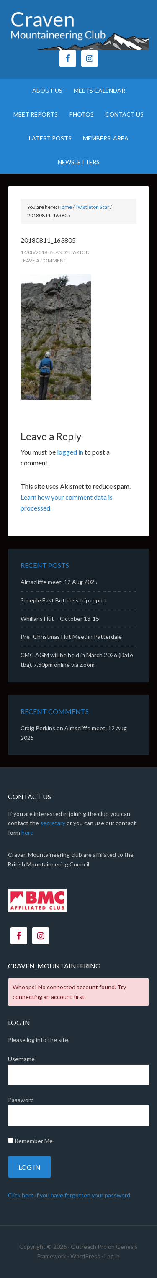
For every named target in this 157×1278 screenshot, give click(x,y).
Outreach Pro (89, 1246)
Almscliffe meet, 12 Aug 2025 (59, 581)
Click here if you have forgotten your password (69, 1195)
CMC (78, 29)
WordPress (85, 1256)
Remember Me (30, 1140)
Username (21, 1058)
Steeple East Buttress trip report (64, 600)
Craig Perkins (38, 728)
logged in (70, 452)
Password (21, 1099)
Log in (112, 1256)
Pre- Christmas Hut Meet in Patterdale (71, 636)
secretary (52, 822)
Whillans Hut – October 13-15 (60, 618)
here (27, 832)
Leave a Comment (44, 260)
